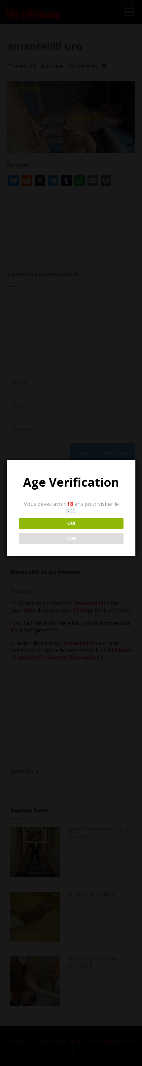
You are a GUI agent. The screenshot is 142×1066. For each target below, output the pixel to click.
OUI (71, 523)
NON (71, 538)
